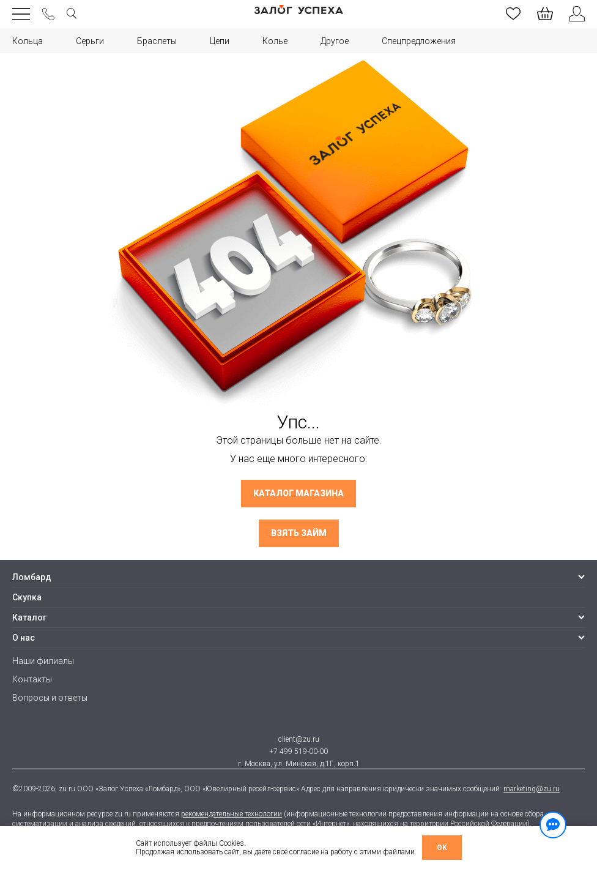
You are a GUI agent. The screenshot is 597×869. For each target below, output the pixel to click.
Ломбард (31, 577)
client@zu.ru (298, 739)
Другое (335, 41)
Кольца (27, 41)
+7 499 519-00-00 (298, 751)
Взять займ (299, 534)
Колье (274, 41)
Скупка (27, 597)
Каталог (29, 617)
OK (442, 847)
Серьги (90, 41)
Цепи (219, 41)
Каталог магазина (298, 494)
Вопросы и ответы (49, 698)
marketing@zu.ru (531, 789)
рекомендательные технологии (231, 814)
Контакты (32, 679)
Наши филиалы (43, 661)
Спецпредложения (419, 41)
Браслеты (157, 41)
